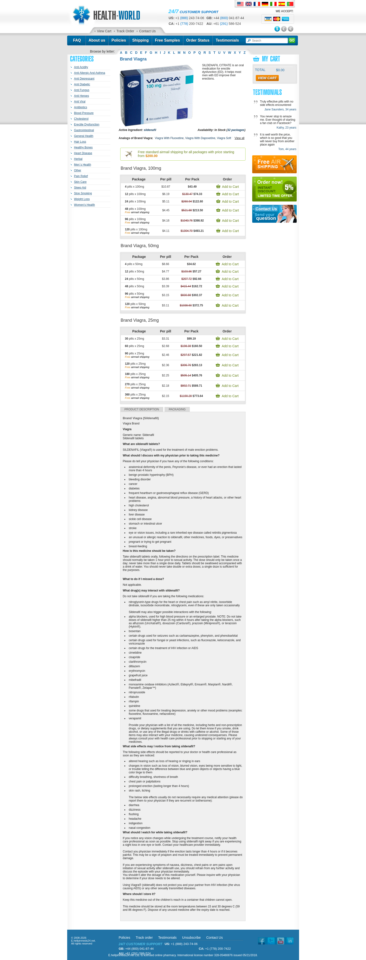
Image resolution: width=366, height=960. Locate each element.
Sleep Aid (80, 187)
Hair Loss (80, 141)
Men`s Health (82, 164)
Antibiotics (80, 107)
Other (77, 170)
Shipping (140, 40)
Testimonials (227, 40)
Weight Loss (82, 199)
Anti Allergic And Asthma (89, 73)
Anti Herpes (81, 96)
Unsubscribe (191, 937)
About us (97, 40)
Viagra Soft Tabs (227, 138)
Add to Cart (230, 187)
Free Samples (167, 40)
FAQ (77, 40)
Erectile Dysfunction (86, 124)
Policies (118, 40)
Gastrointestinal (84, 130)
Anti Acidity (81, 67)
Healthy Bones (83, 147)
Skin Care (80, 182)
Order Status (198, 40)
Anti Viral (80, 101)
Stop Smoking (83, 193)
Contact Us (147, 31)
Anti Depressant (84, 78)
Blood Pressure (84, 113)
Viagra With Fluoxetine (169, 138)
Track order (144, 937)
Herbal (78, 159)
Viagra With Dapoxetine (200, 138)
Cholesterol (81, 118)
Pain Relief (81, 176)
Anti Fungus (81, 90)
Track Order (125, 31)
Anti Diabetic (82, 84)
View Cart (104, 31)
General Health (83, 136)
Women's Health (84, 204)
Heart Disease (83, 153)
